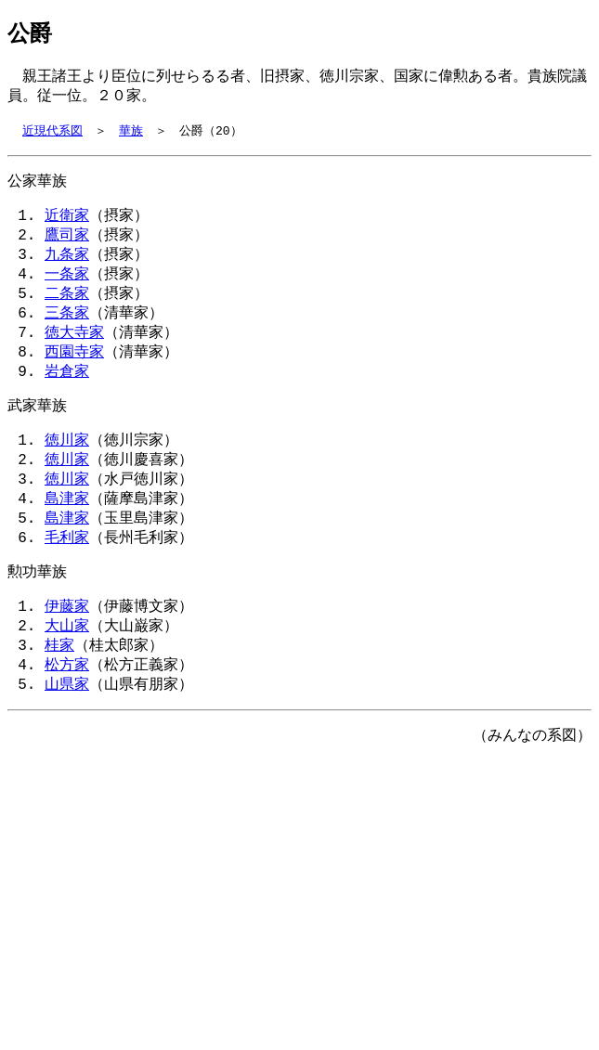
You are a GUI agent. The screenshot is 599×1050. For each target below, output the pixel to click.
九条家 (67, 266)
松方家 (67, 710)
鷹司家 (67, 245)
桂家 (59, 689)
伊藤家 (67, 646)
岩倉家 (67, 394)
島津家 (67, 531)
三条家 (67, 330)
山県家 (67, 731)
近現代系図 (52, 135)
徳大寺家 (74, 352)
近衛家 (67, 224)
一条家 (67, 288)
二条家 (67, 309)
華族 (131, 135)
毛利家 (67, 574)
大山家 (67, 667)
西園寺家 (74, 373)
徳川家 (67, 467)
